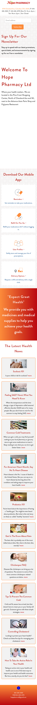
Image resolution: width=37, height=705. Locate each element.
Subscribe (18, 27)
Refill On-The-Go (18, 223)
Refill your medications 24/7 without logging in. (18, 228)
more (30, 375)
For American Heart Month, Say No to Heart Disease (18, 468)
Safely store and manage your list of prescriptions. (18, 254)
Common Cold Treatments (18, 432)
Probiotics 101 (18, 504)
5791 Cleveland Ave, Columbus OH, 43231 (15, 9)
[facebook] (18, 688)
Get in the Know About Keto (18, 536)
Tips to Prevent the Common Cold (18, 598)
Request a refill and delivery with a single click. (18, 281)
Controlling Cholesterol (18, 631)
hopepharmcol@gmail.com (18, 697)
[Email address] (18, 20)
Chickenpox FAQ (18, 565)
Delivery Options (18, 276)
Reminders (18, 199)
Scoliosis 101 (18, 371)
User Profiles (18, 249)
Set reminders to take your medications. (18, 203)
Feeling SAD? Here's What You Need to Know (18, 396)
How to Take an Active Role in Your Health (18, 662)
